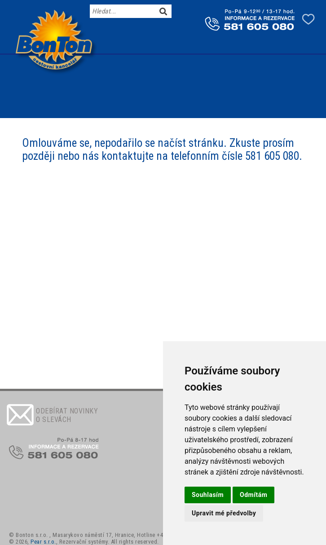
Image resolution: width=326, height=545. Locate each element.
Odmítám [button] (253, 494)
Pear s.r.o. (43, 541)
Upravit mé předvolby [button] (224, 513)
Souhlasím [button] (208, 494)
